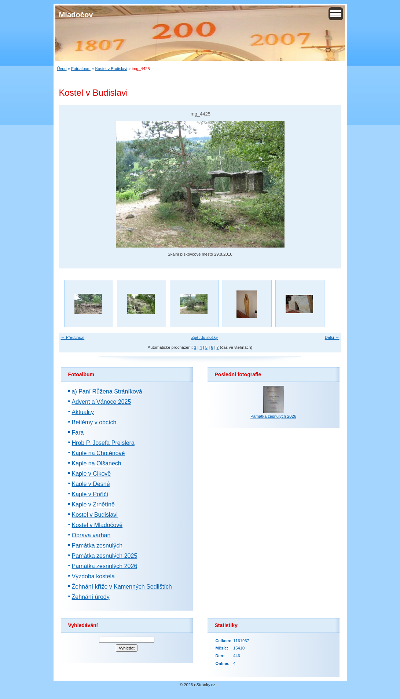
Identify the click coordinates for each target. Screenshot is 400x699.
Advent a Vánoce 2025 (101, 402)
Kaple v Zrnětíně (93, 504)
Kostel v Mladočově (97, 525)
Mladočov (76, 15)
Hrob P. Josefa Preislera (103, 443)
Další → (332, 337)
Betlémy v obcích (94, 422)
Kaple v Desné (91, 484)
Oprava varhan (91, 535)
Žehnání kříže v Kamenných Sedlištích (122, 586)
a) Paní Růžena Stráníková (107, 391)
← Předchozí (73, 337)
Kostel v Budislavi (111, 68)
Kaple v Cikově (91, 474)
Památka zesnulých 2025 (104, 556)
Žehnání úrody (91, 597)
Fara (78, 432)
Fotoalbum (81, 68)
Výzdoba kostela (93, 576)
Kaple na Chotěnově (98, 453)
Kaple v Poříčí (90, 494)
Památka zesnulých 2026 (104, 566)
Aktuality (83, 412)
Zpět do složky (204, 337)
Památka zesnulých (97, 545)
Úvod (62, 68)
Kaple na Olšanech (96, 463)
